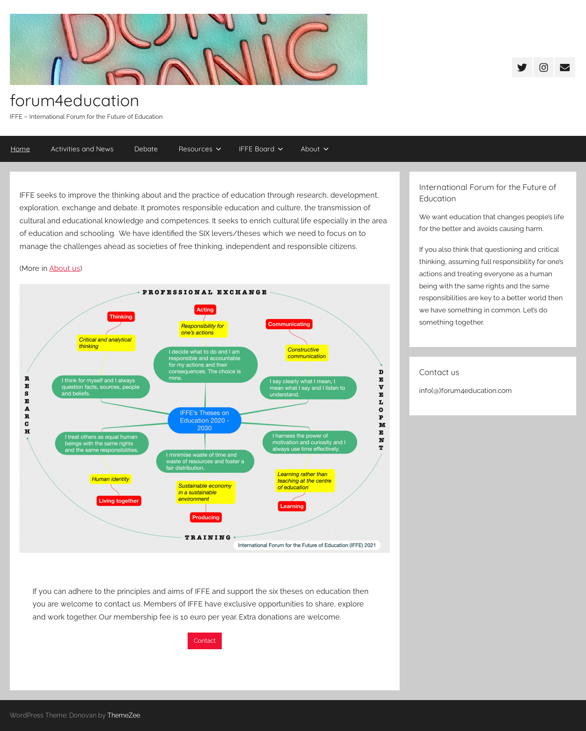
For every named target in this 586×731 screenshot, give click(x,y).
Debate (146, 148)
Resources (200, 148)
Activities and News (82, 148)
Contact (205, 640)
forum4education (74, 100)
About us (64, 268)
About (315, 148)
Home (20, 148)
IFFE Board (261, 148)
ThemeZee (123, 715)
